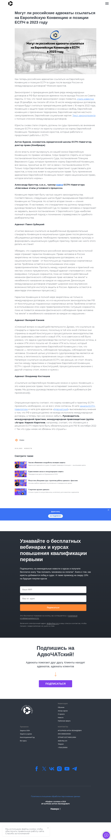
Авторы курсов (63, 728)
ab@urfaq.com (53, 641)
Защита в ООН (25, 748)
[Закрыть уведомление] (48, 828)
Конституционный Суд (27, 755)
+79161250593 (62, 765)
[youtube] (67, 786)
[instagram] (59, 786)
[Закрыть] (108, 527)
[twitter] (44, 786)
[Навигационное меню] (107, 3)
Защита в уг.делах (26, 752)
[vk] (52, 786)
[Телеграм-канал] (74, 786)
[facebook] (37, 786)
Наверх (56, 826)
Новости (60, 735)
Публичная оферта (64, 738)
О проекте (61, 732)
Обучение (61, 725)
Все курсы (23, 758)
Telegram (61, 762)
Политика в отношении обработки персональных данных (55, 814)
